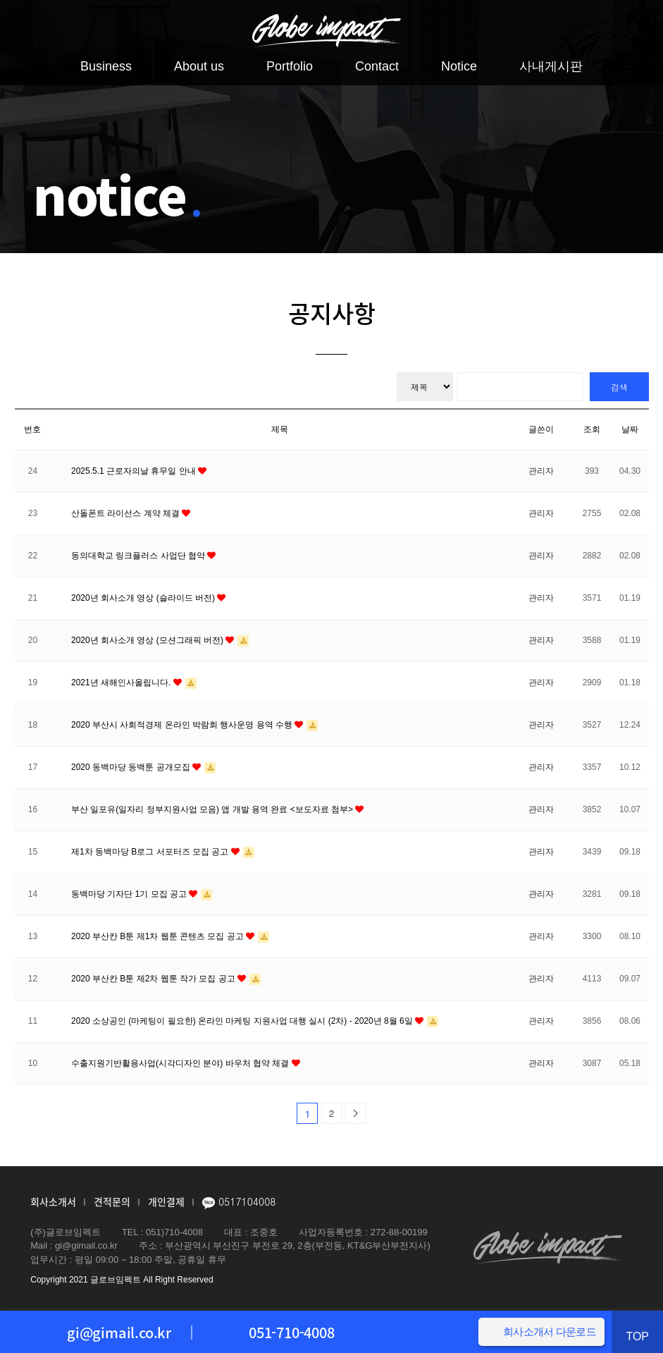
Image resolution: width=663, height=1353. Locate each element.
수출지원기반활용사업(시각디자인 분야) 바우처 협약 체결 (181, 1063)
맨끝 (355, 1113)
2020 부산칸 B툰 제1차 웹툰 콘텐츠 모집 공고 (158, 936)
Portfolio (289, 66)
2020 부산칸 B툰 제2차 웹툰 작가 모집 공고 (154, 979)
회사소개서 (53, 1201)
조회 (591, 429)
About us (199, 66)
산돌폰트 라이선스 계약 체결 (126, 513)
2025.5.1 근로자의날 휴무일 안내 (134, 471)
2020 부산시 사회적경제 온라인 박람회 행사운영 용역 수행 (183, 725)
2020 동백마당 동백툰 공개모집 (131, 767)
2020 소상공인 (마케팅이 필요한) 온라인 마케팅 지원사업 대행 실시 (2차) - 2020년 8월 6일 (243, 1021)
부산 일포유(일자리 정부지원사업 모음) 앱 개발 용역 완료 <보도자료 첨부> (213, 809)
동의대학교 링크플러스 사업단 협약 (139, 556)
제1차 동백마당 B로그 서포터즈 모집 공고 (151, 852)
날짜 (629, 429)
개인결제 (166, 1201)
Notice (459, 66)
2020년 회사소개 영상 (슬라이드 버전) (144, 598)
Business (106, 66)
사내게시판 (551, 66)
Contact (377, 66)
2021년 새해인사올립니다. (122, 682)
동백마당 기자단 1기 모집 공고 (130, 894)
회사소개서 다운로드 (549, 1331)
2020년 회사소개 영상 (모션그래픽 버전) (148, 640)
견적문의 (112, 1201)
